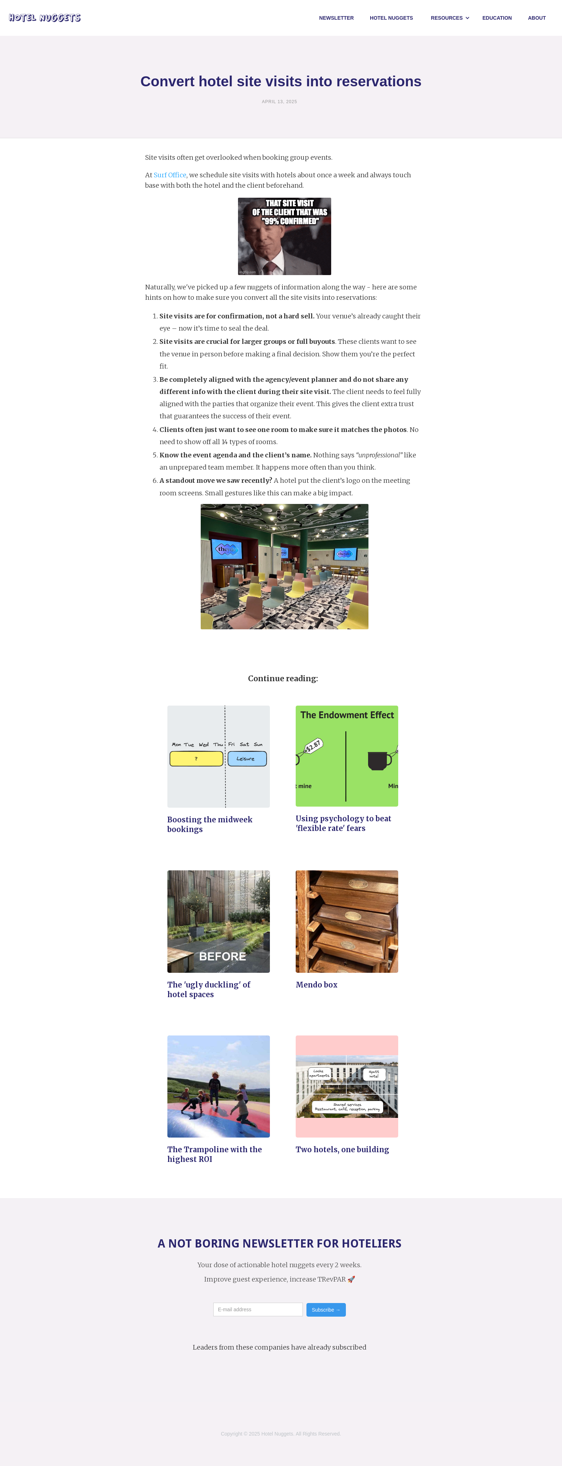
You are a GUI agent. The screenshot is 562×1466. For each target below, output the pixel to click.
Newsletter (336, 18)
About (537, 18)
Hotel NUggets (391, 18)
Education (497, 18)
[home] (45, 18)
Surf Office (170, 175)
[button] (450, 18)
